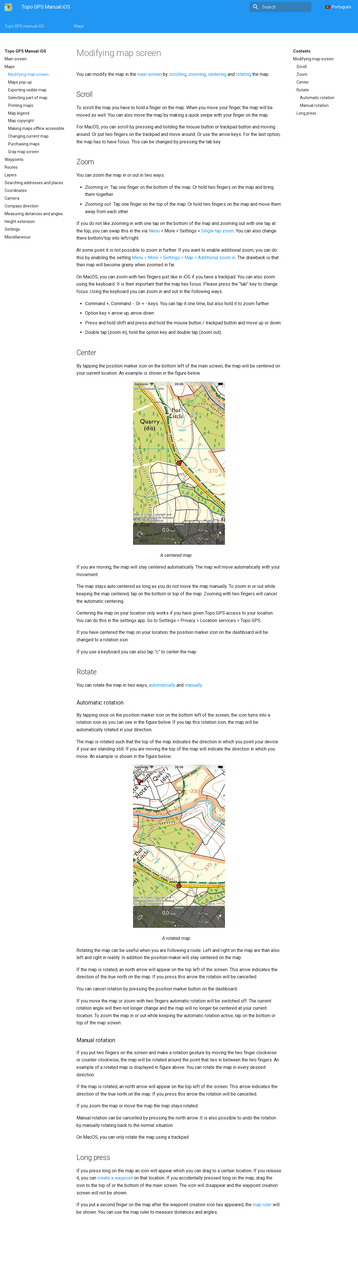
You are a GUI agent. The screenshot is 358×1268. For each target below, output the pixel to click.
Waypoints (14, 159)
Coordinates (16, 190)
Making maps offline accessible (36, 128)
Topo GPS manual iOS (24, 26)
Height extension (20, 221)
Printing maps (20, 105)
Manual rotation (314, 105)
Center (303, 82)
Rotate (303, 90)
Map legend (18, 113)
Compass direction (22, 206)
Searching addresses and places (34, 182)
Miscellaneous (17, 237)
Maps (79, 26)
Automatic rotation (317, 97)
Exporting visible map (27, 90)
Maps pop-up (20, 82)
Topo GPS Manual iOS (25, 51)
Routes (11, 167)
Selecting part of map (27, 97)
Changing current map (28, 136)
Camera (12, 198)
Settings (12, 229)
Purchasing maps (24, 144)
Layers (11, 175)
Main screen (16, 59)
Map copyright (21, 120)
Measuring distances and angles (34, 213)
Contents (302, 51)
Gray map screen (23, 151)
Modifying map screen (28, 74)
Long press (306, 113)
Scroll (302, 66)
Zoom (302, 74)
